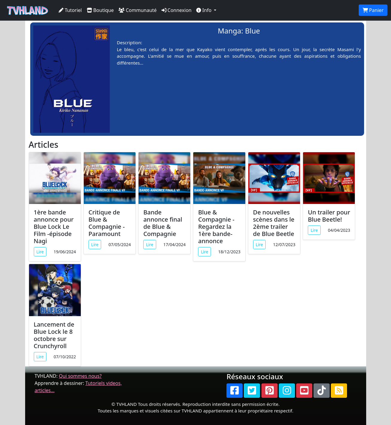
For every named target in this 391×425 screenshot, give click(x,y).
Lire (40, 252)
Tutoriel (70, 10)
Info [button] (204, 10)
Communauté (137, 10)
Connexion (177, 10)
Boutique (100, 10)
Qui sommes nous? (80, 376)
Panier (373, 10)
